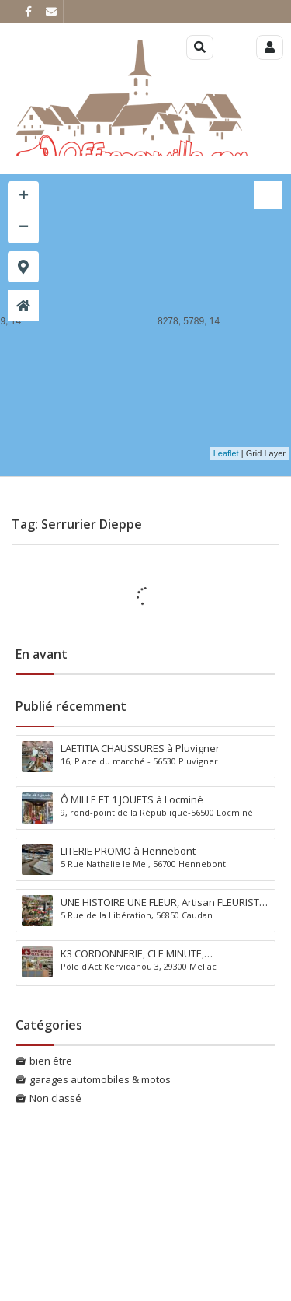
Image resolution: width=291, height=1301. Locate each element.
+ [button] (24, 196)
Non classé (55, 1098)
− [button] (24, 228)
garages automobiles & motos (100, 1079)
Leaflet (226, 453)
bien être (50, 1061)
